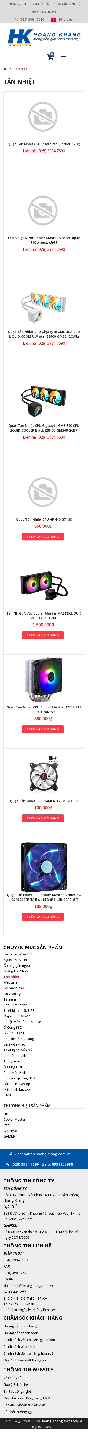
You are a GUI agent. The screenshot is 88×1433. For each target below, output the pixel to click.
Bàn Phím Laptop (17, 1083)
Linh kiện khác (14, 1044)
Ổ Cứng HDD (13, 1067)
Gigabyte (10, 1130)
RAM (7, 1095)
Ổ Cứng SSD (13, 1027)
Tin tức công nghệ (17, 1391)
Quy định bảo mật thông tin (25, 1360)
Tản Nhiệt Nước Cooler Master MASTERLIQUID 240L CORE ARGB (44, 615)
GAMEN (9, 1136)
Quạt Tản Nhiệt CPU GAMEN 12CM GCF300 (44, 801)
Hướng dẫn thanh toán (21, 1333)
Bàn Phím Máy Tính (18, 954)
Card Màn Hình (15, 1072)
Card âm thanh (15, 1055)
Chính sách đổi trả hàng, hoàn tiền (29, 1353)
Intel (7, 1125)
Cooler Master (14, 1119)
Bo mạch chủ (14, 988)
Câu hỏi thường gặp (18, 1412)
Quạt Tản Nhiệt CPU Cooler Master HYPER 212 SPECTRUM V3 (44, 709)
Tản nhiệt (21, 68)
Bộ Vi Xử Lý (12, 993)
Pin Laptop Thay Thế (19, 1078)
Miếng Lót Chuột (16, 971)
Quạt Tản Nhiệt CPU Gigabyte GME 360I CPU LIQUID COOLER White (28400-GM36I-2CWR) (44, 334)
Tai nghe (10, 999)
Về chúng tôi (13, 1378)
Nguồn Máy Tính (16, 960)
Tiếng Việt (61, 19)
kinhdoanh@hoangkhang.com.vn (28, 1285)
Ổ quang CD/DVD (17, 1016)
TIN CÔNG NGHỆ (68, 4)
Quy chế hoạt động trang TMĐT (28, 1398)
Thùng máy (12, 1061)
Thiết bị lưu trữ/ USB (19, 1010)
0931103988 (62, 1164)
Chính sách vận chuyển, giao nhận (29, 1339)
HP (6, 1114)
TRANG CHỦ (17, 4)
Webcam (10, 982)
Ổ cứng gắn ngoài (17, 965)
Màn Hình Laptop (17, 1089)
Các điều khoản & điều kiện (24, 1405)
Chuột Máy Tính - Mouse (22, 1022)
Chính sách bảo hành (19, 1346)
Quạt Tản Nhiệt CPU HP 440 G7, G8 (44, 519)
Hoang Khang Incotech (59, 1421)
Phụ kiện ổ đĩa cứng (19, 1038)
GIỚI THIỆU (41, 4)
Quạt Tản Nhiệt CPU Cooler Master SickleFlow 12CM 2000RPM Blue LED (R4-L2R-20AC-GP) (44, 897)
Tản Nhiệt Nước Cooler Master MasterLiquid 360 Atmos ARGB (44, 240)
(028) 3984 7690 (31, 19)
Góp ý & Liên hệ (16, 1384)
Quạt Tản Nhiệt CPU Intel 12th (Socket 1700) (44, 144)
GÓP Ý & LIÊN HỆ (44, 11)
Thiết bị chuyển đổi (18, 1050)
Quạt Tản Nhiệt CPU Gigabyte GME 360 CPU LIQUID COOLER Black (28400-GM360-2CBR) (43, 427)
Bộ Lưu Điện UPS (17, 1033)
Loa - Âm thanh (15, 1005)
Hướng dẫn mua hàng (20, 1326)
